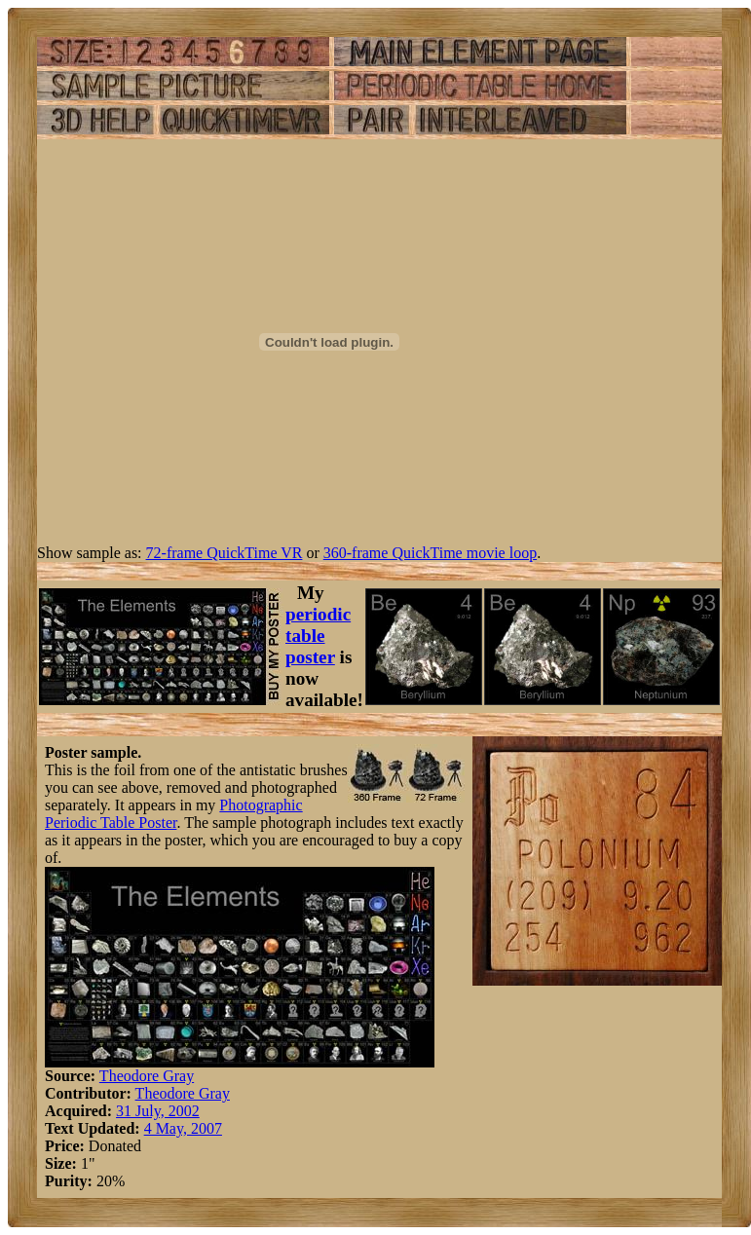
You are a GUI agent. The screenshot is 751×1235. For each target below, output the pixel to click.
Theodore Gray (146, 1075)
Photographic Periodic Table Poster (174, 814)
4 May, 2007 (183, 1128)
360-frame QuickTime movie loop (430, 552)
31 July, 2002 (158, 1111)
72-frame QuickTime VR (224, 552)
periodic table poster (318, 635)
